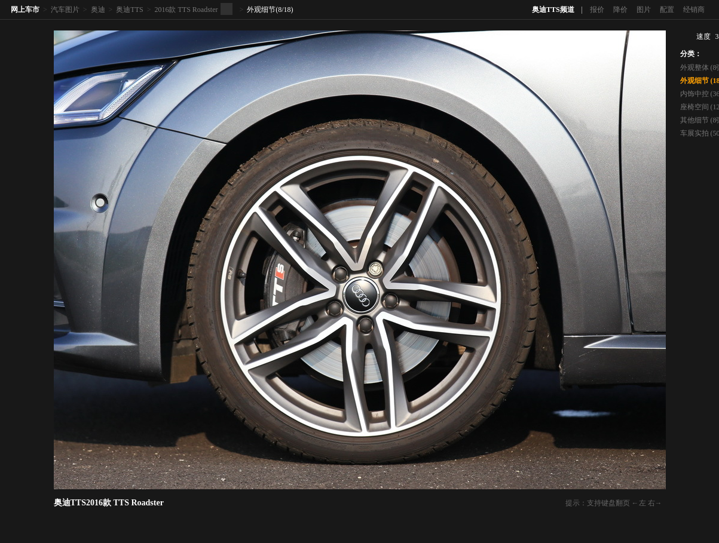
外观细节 (261, 9)
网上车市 (25, 9)
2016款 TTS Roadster (186, 9)
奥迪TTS (129, 9)
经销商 (694, 9)
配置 (667, 9)
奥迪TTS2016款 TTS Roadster (109, 502)
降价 (620, 9)
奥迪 (98, 9)
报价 (597, 9)
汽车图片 (65, 9)
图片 (644, 9)
